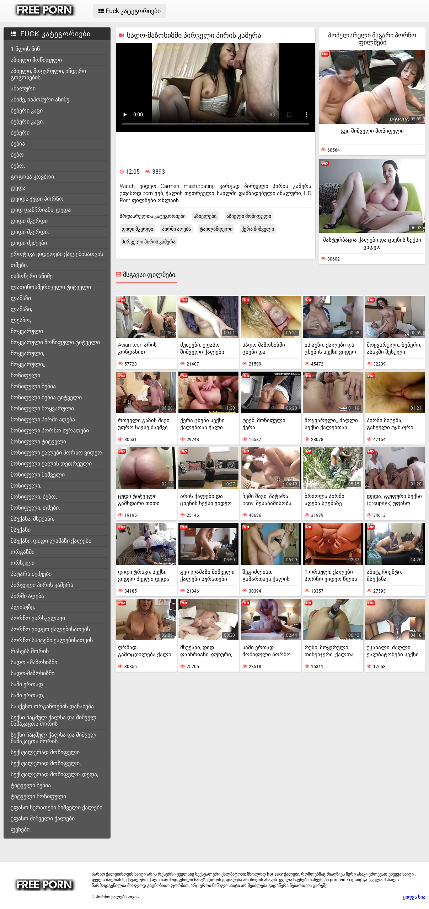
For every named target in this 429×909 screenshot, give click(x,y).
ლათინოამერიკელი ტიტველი (51, 287)
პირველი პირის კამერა (42, 585)
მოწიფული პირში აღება (43, 419)
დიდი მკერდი (29, 220)
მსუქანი (21, 529)
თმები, (19, 265)
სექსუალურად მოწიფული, (46, 763)
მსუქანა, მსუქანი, (32, 518)
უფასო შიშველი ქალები (43, 818)
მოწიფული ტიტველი (38, 441)
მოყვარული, (27, 353)
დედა (18, 187)
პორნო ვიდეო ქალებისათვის (50, 629)
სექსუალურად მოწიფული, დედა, (54, 774)
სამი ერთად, (27, 695)
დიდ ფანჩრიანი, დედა (41, 209)
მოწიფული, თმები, (35, 507)
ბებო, (18, 165)
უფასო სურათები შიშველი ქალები (56, 807)
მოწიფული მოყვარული (42, 408)
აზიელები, (206, 216)
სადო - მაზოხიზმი (34, 662)
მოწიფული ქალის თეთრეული (51, 463)
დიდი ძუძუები (29, 243)
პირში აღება (27, 596)
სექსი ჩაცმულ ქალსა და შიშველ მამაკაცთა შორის (53, 720)
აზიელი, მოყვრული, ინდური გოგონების (48, 74)
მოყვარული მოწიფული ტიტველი (55, 342)
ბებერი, (21, 132)
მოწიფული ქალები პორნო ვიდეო (56, 452)
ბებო (17, 154)
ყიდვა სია (414, 897)
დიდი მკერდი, (30, 231)
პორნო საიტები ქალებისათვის (52, 640)
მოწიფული (25, 375)
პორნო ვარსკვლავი (38, 618)
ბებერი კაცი (27, 110)
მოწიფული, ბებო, (34, 496)
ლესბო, (21, 320)
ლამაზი (21, 298)
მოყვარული (27, 331)
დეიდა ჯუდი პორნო (37, 198)
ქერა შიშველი (257, 229)
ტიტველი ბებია (31, 785)
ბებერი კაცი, (27, 121)
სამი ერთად (27, 684)
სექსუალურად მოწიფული (45, 752)
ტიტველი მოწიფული (38, 796)
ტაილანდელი (216, 229)
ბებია (18, 143)
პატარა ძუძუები (31, 574)
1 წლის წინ (25, 49)
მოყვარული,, (28, 364)
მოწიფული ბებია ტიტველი (46, 397)
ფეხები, (21, 829)
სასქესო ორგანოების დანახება (52, 706)
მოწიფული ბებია (33, 386)
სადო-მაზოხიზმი (32, 673)
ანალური (23, 88)
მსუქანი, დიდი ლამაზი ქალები (51, 540)
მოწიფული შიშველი (38, 474)
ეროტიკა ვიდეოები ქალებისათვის (57, 254)
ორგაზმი (22, 551)
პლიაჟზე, (23, 607)
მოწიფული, (26, 485)
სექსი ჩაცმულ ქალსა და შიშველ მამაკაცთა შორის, (53, 738)
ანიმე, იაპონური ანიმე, (40, 99)
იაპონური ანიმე (32, 276)
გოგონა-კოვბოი (32, 176)
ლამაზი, (21, 309)
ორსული (22, 562)
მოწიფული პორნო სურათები (50, 430)
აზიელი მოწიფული (36, 60)
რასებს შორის (30, 651)
